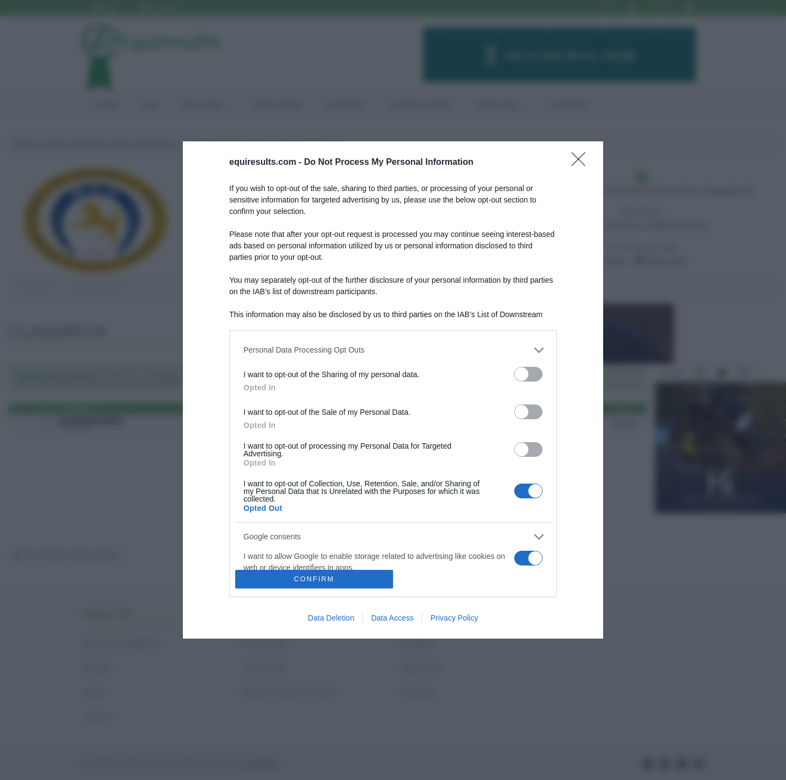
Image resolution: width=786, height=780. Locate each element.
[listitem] (393, 350)
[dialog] (393, 390)
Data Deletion (331, 618)
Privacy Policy (454, 618)
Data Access (392, 618)
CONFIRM (314, 579)
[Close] (581, 162)
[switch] (528, 374)
